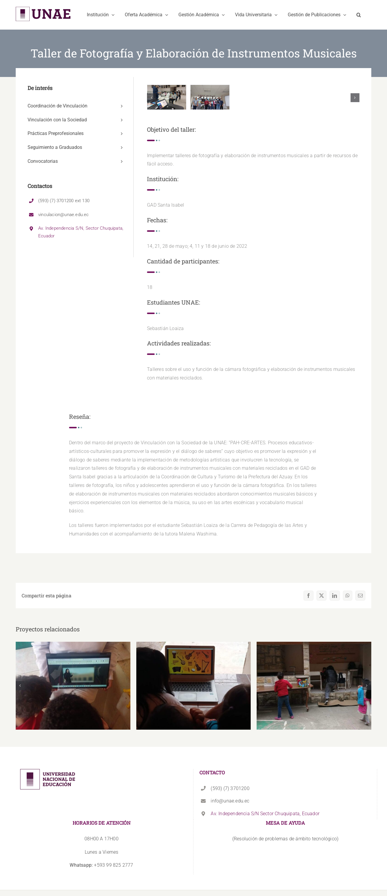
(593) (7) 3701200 (230, 788)
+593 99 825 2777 (101, 865)
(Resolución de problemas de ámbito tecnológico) (285, 839)
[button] (358, 15)
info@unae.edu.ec (230, 801)
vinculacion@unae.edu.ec (63, 214)
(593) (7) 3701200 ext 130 (63, 200)
